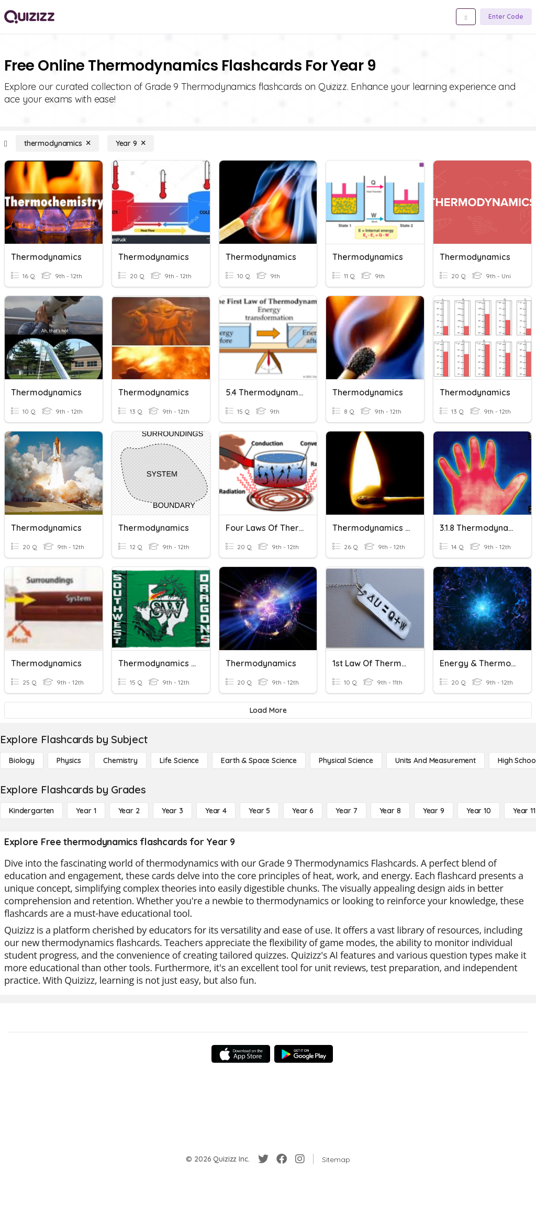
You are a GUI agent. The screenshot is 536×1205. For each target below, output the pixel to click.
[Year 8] (390, 810)
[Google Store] (303, 1054)
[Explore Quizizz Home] (29, 17)
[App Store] (240, 1054)
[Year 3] (172, 810)
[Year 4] (216, 810)
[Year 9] (130, 143)
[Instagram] (300, 1159)
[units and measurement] (435, 760)
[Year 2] (129, 810)
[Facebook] (281, 1159)
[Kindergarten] (31, 810)
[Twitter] (263, 1159)
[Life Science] (179, 760)
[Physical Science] (346, 760)
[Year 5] (259, 810)
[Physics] (69, 760)
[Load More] (268, 710)
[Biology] (21, 760)
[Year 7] (346, 810)
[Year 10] (478, 810)
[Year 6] (302, 810)
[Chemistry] (120, 760)
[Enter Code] (506, 16)
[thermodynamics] (57, 143)
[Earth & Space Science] (259, 760)
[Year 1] (86, 810)
